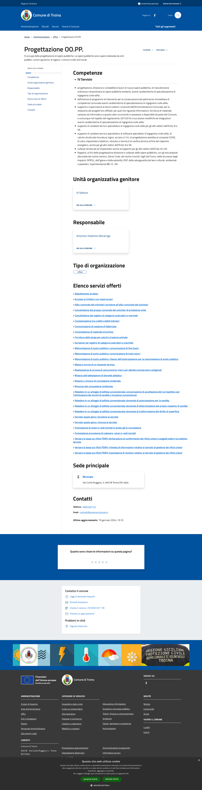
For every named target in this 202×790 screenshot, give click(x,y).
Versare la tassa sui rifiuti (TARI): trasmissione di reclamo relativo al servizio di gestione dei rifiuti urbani (128, 453)
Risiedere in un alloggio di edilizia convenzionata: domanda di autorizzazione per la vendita (122, 400)
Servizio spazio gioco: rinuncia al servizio (96, 422)
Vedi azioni (162, 50)
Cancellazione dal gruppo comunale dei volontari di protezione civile (110, 310)
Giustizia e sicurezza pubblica (116, 708)
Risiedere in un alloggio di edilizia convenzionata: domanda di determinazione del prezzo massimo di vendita (131, 406)
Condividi (148, 50)
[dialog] (101, 773)
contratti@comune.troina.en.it (94, 512)
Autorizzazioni (109, 728)
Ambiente (107, 718)
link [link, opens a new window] (127, 773)
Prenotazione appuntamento (75, 748)
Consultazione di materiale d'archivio (94, 332)
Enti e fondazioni (29, 718)
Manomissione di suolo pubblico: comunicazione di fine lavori (107, 348)
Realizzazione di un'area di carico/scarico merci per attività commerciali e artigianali (118, 370)
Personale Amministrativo (33, 728)
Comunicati (149, 709)
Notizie (147, 704)
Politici (24, 723)
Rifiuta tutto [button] (111, 779)
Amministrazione (42, 37)
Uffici (55, 37)
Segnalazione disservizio (73, 752)
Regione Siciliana (29, 3)
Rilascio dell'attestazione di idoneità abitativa (98, 375)
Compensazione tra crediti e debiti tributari (97, 321)
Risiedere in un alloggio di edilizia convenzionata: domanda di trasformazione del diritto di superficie (127, 411)
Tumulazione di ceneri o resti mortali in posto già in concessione (108, 428)
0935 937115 (89, 506)
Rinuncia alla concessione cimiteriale (94, 386)
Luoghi (147, 727)
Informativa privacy (112, 752)
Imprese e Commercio (72, 718)
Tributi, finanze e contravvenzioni (118, 713)
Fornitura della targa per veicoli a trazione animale (101, 337)
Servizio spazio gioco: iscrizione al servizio (96, 417)
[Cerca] (178, 15)
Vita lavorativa (68, 713)
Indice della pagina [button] (35, 68)
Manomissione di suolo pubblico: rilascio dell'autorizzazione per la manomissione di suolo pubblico (126, 359)
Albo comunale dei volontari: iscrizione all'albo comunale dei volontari (111, 304)
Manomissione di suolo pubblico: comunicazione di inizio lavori (107, 354)
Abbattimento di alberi (86, 294)
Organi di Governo (29, 704)
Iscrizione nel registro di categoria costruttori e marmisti (104, 343)
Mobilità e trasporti (71, 728)
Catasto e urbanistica (71, 723)
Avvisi (146, 713)
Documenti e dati (29, 733)
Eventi (147, 732)
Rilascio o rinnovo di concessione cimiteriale (98, 381)
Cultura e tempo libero (72, 709)
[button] (101, 785)
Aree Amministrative (30, 709)
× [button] (199, 760)
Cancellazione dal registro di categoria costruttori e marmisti (106, 315)
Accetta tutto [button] (90, 779)
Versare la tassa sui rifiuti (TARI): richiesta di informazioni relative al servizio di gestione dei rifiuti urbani (128, 447)
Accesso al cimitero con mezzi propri (94, 299)
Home (27, 37)
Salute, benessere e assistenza (117, 723)
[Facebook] (153, 15)
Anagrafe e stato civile (72, 704)
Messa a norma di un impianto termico (95, 364)
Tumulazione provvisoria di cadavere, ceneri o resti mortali (105, 433)
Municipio (88, 477)
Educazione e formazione (114, 704)
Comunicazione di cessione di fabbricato (95, 326)
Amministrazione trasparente (116, 748)
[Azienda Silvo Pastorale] (171, 3)
